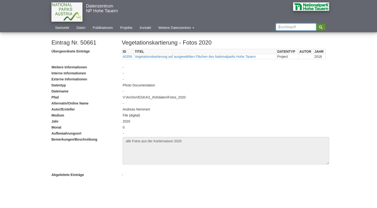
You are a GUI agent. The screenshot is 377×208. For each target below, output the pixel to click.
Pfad (55, 97)
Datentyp (58, 85)
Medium (57, 115)
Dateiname (60, 91)
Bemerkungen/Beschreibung (74, 139)
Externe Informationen (69, 79)
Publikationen (103, 28)
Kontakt (145, 28)
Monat (56, 127)
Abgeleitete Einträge (67, 175)
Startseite (62, 28)
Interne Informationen (68, 73)
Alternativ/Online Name (69, 103)
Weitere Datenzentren (176, 28)
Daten (80, 28)
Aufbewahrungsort (66, 133)
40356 (127, 56)
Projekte (126, 28)
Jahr (55, 121)
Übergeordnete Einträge (70, 51)
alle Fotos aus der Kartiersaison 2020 (226, 150)
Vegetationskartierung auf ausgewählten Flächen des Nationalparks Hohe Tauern (195, 56)
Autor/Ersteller (63, 109)
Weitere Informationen (69, 67)
